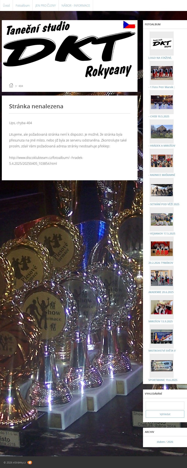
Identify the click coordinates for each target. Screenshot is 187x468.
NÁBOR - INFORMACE (76, 5)
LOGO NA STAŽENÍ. (160, 57)
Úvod (6, 5)
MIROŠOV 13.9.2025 (160, 321)
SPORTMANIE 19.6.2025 (162, 380)
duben (161, 441)
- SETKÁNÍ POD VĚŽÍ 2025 (163, 204)
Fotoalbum (23, 5)
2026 (170, 441)
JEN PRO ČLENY (45, 5)
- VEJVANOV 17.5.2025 (161, 233)
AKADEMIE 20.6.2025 (161, 292)
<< (149, 441)
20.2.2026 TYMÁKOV (160, 262)
